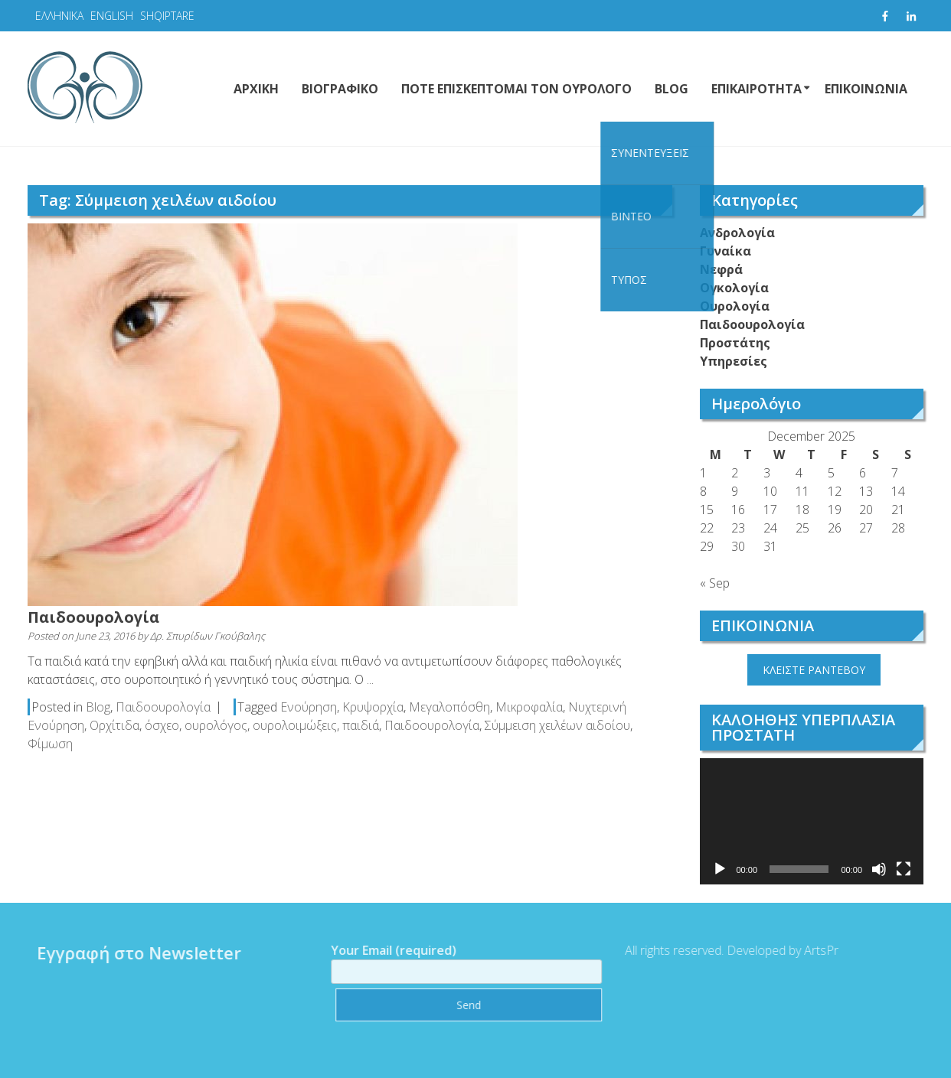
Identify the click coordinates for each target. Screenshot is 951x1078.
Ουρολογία (735, 306)
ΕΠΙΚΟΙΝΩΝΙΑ (866, 88)
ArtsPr (816, 950)
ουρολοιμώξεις (295, 725)
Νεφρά (721, 269)
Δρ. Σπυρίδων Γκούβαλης (207, 636)
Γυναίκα (725, 251)
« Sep (715, 583)
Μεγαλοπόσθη (449, 707)
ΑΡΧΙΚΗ (256, 88)
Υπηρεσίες (733, 361)
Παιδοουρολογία (93, 617)
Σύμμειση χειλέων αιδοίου (557, 725)
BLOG (671, 88)
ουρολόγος (216, 725)
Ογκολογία (734, 287)
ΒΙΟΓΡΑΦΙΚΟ (340, 88)
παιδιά (360, 725)
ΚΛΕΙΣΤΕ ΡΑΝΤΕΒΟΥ (814, 670)
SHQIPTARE (167, 15)
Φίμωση (50, 743)
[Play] (719, 869)
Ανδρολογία (737, 232)
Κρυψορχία (373, 707)
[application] (812, 821)
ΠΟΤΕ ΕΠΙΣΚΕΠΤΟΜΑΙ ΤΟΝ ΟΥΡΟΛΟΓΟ (516, 88)
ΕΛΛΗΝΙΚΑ (59, 15)
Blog (98, 707)
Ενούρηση (308, 707)
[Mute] (879, 869)
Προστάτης (735, 342)
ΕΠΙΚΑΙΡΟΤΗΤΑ (756, 88)
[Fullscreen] (903, 869)
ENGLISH (111, 15)
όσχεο (162, 725)
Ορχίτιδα (114, 725)
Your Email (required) (461, 961)
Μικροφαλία (529, 707)
